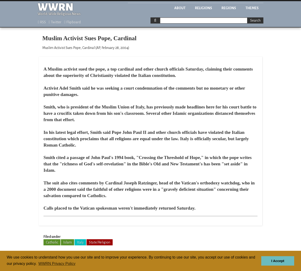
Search (255, 20)
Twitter (55, 22)
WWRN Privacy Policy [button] (56, 264)
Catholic (52, 242)
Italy (80, 242)
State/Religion (99, 242)
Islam (67, 242)
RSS (42, 22)
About (180, 8)
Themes (252, 8)
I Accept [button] (277, 261)
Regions (229, 8)
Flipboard (72, 22)
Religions (203, 8)
